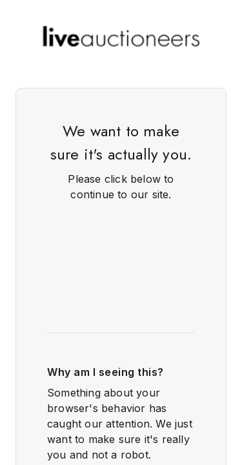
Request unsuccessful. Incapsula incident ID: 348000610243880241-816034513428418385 (121, 232)
